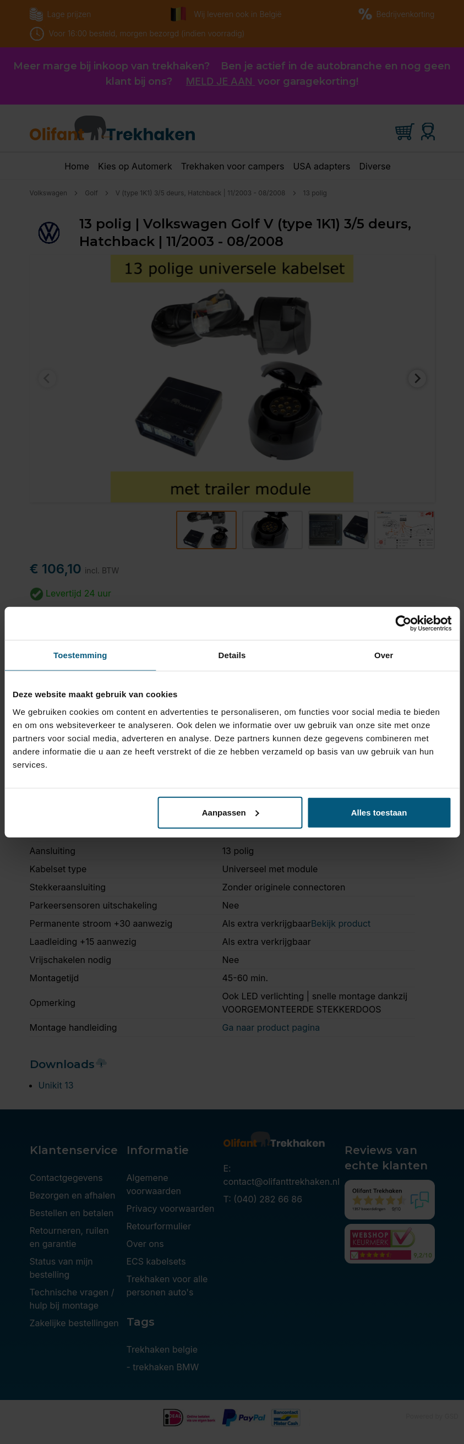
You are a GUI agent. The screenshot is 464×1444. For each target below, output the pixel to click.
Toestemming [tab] (80, 655)
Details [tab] (232, 655)
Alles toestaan (379, 812)
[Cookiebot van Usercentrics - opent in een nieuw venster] (403, 623)
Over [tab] (384, 655)
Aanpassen (230, 812)
